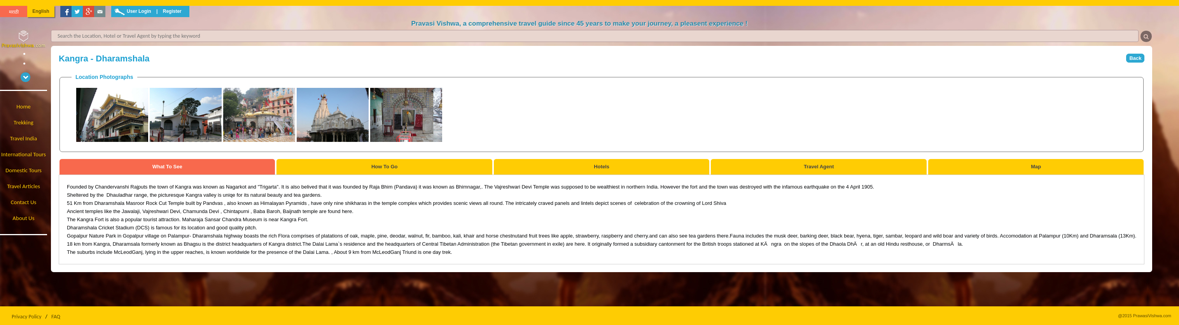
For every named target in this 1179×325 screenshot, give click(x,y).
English (40, 11)
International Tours (23, 154)
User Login (139, 11)
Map (1036, 166)
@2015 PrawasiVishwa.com (1144, 315)
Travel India (23, 138)
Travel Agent (819, 166)
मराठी (14, 12)
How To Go (384, 166)
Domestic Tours (23, 170)
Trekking (23, 122)
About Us (23, 218)
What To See (167, 166)
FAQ (55, 316)
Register (172, 11)
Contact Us (24, 202)
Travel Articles (23, 186)
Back (1135, 58)
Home (23, 106)
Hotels (601, 166)
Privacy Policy (27, 316)
